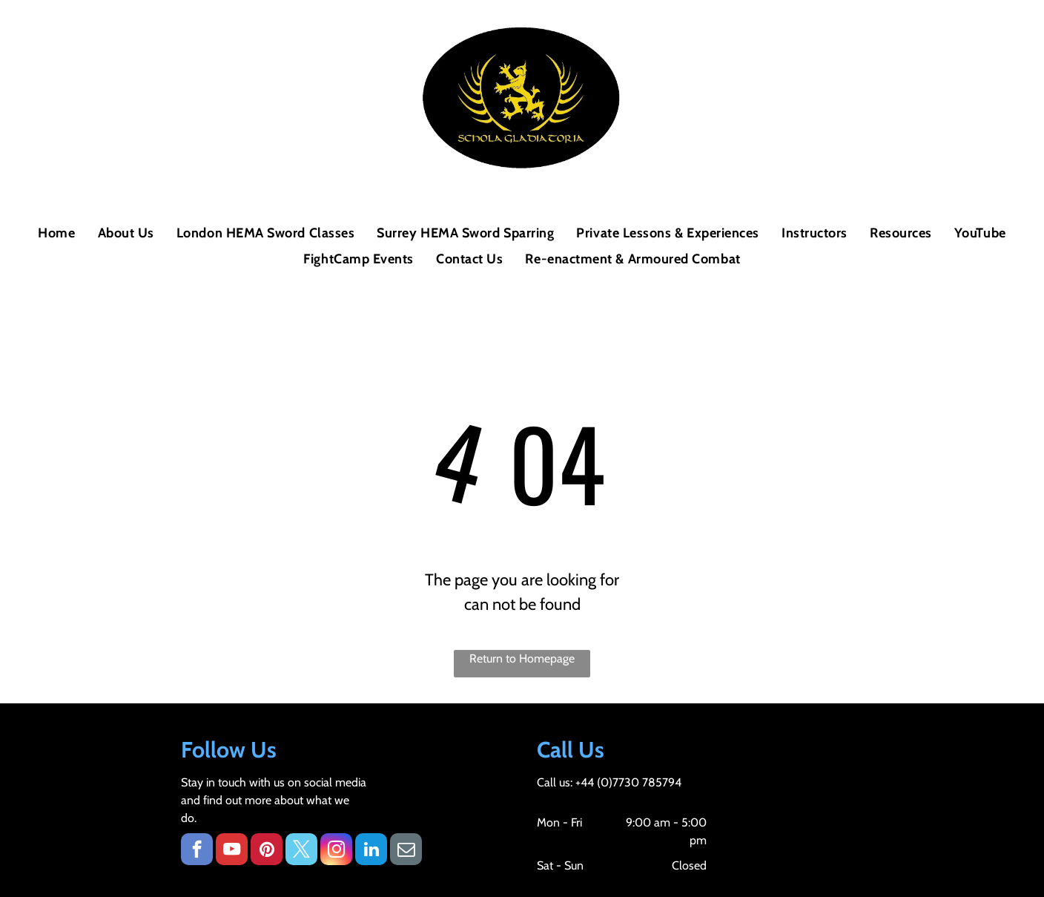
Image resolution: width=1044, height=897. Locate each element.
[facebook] (197, 851)
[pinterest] (267, 851)
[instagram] (336, 851)
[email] (406, 851)
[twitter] (301, 851)
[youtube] (232, 851)
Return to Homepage (522, 658)
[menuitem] (56, 233)
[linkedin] (371, 851)
